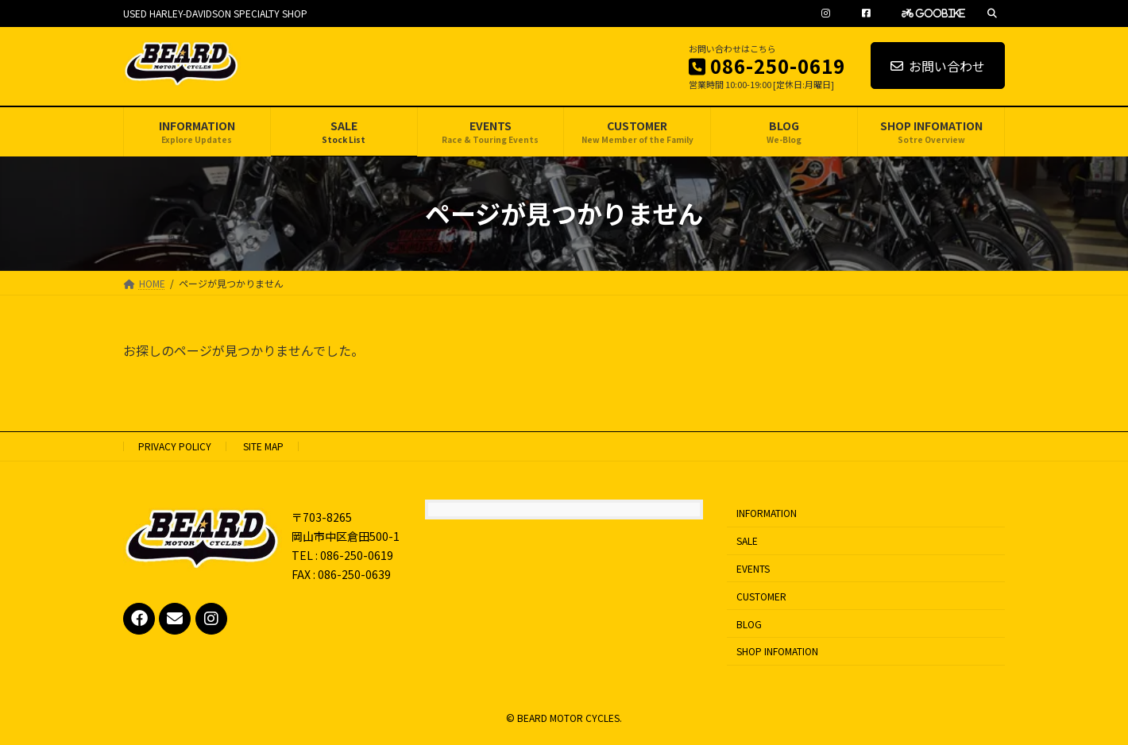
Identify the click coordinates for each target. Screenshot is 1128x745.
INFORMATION (766, 512)
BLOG (749, 623)
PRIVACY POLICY (174, 446)
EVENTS (753, 568)
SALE (747, 540)
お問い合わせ (937, 65)
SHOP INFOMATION (777, 651)
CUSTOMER (761, 596)
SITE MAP (263, 446)
